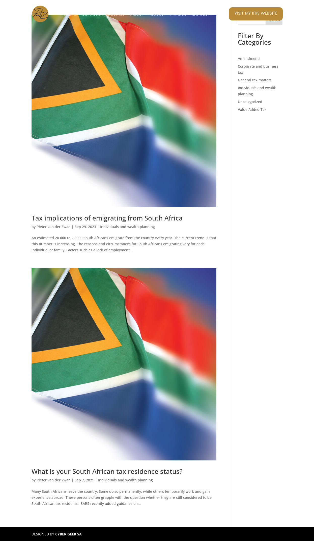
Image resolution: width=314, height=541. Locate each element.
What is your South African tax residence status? (107, 471)
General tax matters (255, 80)
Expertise (115, 15)
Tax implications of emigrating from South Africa (107, 218)
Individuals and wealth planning (127, 226)
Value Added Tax (252, 109)
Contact (200, 15)
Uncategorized (250, 101)
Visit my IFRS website (256, 14)
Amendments (249, 58)
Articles (178, 15)
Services (91, 15)
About (136, 15)
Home (70, 15)
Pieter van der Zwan (54, 226)
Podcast (157, 15)
